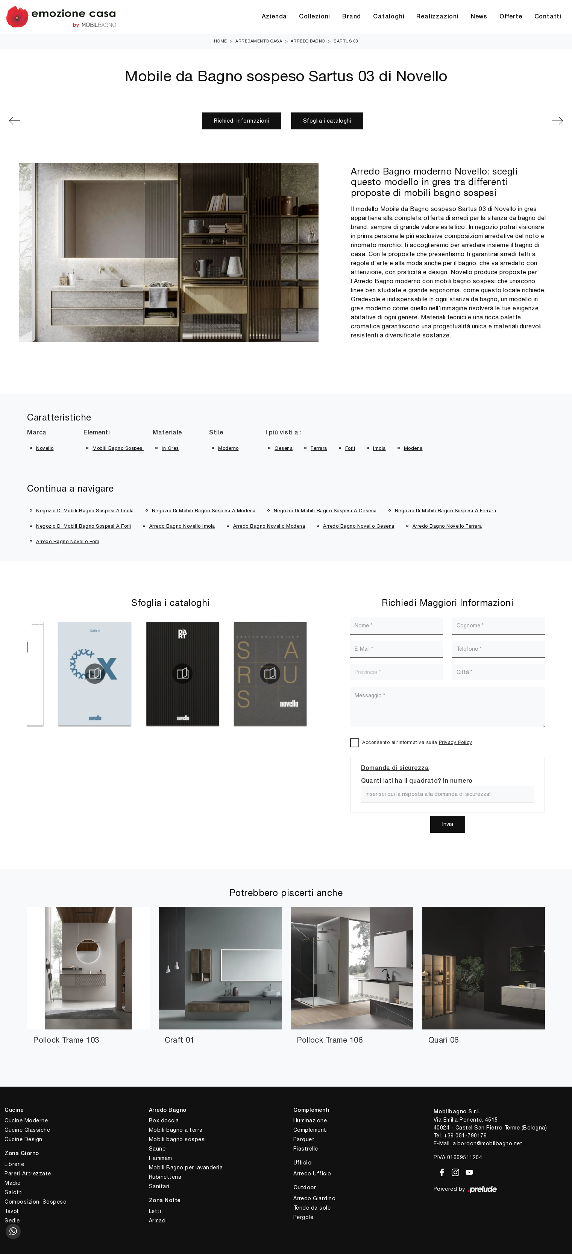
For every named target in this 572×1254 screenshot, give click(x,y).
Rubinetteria (165, 1177)
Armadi (158, 1221)
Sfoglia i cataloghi (327, 121)
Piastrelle (305, 1149)
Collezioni (314, 17)
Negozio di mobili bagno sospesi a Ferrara (445, 510)
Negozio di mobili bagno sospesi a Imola (85, 510)
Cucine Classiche (27, 1130)
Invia (447, 824)
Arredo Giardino (314, 1198)
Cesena (284, 448)
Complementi (310, 1130)
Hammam (160, 1158)
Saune (157, 1149)
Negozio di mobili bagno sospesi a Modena (204, 510)
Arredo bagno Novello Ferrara (447, 526)
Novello (45, 448)
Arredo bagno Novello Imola (182, 526)
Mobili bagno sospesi (177, 1139)
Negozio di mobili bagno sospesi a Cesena (325, 510)
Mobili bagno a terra (176, 1130)
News (479, 17)
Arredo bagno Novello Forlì (67, 541)
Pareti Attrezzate (28, 1174)
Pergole (303, 1217)
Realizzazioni (437, 17)
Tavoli (12, 1211)
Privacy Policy (455, 742)
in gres (170, 448)
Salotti (14, 1192)
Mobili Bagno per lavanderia (186, 1167)
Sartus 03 (346, 41)
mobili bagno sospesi (118, 448)
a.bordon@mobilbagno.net (488, 1143)
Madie (13, 1183)
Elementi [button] (96, 433)
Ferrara (319, 448)
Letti (155, 1211)
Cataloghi (388, 17)
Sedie (12, 1221)
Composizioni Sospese (35, 1202)
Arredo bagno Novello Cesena (358, 526)
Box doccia (164, 1120)
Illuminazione (310, 1120)
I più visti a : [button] (284, 433)
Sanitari (159, 1186)
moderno (228, 448)
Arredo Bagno (308, 41)
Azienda (274, 17)
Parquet (304, 1139)
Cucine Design (23, 1139)
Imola (379, 448)
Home (220, 41)
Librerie (14, 1164)
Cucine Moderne (26, 1120)
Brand (351, 17)
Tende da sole (312, 1208)
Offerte (510, 17)
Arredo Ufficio (312, 1174)
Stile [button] (216, 433)
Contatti (547, 17)
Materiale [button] (167, 433)
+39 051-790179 (465, 1136)
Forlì (350, 448)
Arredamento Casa (258, 41)
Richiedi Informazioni (241, 121)
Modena (413, 448)
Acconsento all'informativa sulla (417, 742)
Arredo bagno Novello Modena (269, 526)
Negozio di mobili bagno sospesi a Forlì (83, 526)
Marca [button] (37, 433)
